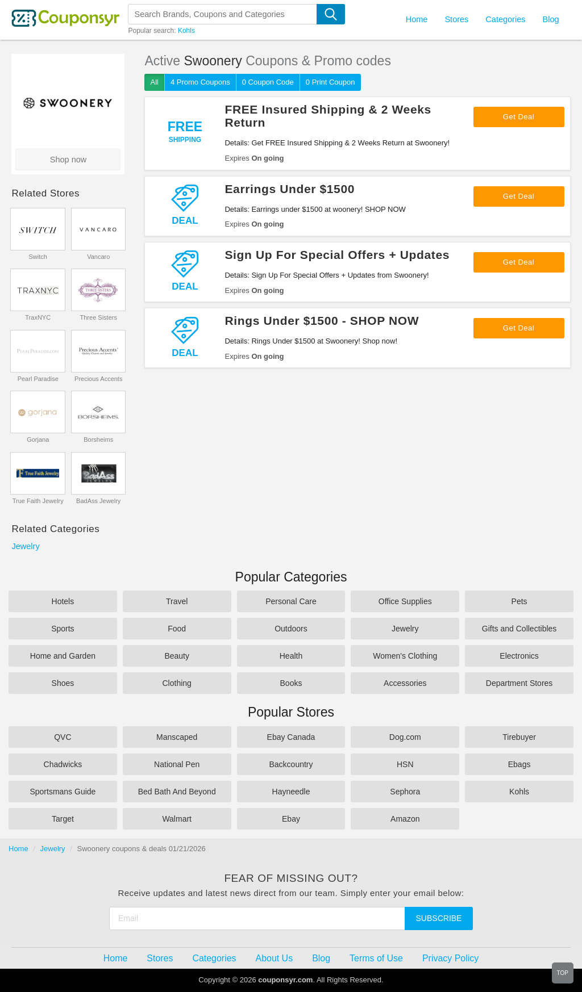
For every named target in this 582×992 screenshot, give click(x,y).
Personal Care (291, 601)
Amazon (404, 818)
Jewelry (25, 546)
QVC (62, 737)
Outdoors (291, 628)
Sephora (405, 791)
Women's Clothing (405, 655)
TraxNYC (38, 317)
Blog (550, 19)
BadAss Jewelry (98, 500)
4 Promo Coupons (200, 82)
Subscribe (439, 918)
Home (18, 848)
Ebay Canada (291, 737)
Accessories (405, 683)
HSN (405, 764)
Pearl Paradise (38, 378)
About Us (274, 958)
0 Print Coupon (330, 82)
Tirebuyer (519, 737)
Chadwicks (63, 764)
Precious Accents (98, 378)
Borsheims (98, 439)
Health (291, 655)
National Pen (176, 764)
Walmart (177, 818)
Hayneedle (291, 791)
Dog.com (405, 737)
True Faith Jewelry (38, 500)
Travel (177, 601)
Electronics (519, 655)
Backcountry (291, 764)
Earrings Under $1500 (290, 188)
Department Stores (519, 683)
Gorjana (38, 439)
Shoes (63, 683)
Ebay (291, 818)
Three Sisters (98, 317)
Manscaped (176, 737)
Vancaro (98, 256)
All (154, 82)
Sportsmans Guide (62, 791)
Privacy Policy (450, 958)
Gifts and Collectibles (519, 628)
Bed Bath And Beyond (177, 791)
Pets (519, 601)
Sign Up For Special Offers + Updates (337, 254)
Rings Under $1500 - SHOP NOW (322, 320)
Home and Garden (62, 655)
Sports (62, 628)
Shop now (68, 159)
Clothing (177, 683)
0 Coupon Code (268, 82)
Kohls (186, 31)
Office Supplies (405, 601)
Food (177, 628)
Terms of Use (376, 958)
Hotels (63, 601)
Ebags (519, 764)
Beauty (176, 655)
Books (291, 683)
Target (63, 818)
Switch (38, 256)
